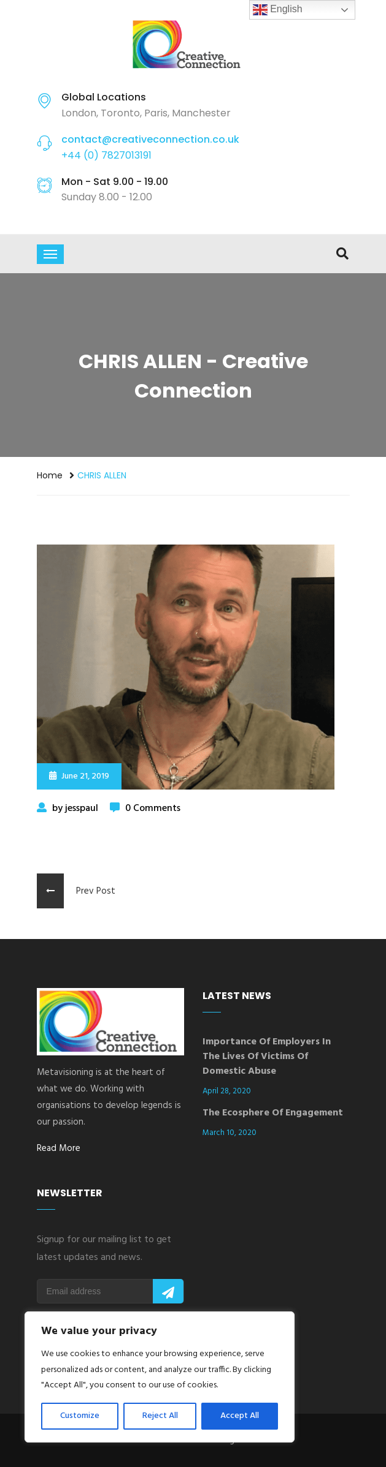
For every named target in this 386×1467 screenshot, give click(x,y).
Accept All (239, 1416)
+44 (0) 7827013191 (106, 155)
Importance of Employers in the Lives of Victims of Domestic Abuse (267, 1056)
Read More (58, 1148)
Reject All (160, 1416)
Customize (79, 1416)
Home (50, 475)
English (278, 9)
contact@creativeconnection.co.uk (150, 139)
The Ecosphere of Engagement (273, 1113)
